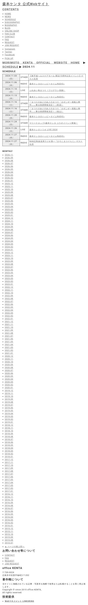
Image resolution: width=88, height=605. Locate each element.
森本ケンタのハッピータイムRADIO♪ (47, 84)
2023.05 (9, 273)
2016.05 (9, 514)
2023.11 (9, 255)
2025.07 (9, 198)
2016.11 (9, 497)
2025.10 (9, 189)
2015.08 (9, 540)
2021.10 (9, 327)
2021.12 (9, 321)
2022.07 (9, 301)
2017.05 (9, 480)
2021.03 (9, 347)
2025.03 (9, 209)
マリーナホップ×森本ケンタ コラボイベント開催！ (53, 123)
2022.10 (9, 293)
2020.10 (9, 362)
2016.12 (9, 494)
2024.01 (9, 250)
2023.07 (9, 267)
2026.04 (9, 172)
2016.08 (9, 505)
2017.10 (9, 465)
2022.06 (9, 304)
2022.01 (9, 319)
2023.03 (9, 278)
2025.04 (9, 206)
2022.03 (9, 313)
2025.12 (9, 184)
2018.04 (9, 448)
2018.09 (9, 434)
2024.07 (9, 232)
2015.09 (9, 537)
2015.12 (9, 528)
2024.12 (9, 218)
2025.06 (9, 201)
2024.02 (9, 247)
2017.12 (9, 459)
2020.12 (9, 356)
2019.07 (9, 405)
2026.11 (9, 155)
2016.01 (9, 526)
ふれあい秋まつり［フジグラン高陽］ (47, 90)
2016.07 (9, 508)
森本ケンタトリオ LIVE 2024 (43, 130)
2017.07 (9, 474)
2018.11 (9, 428)
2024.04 (9, 241)
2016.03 (9, 520)
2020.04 (9, 379)
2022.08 (9, 298)
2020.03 (9, 382)
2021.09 (9, 330)
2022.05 (9, 307)
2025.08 (9, 195)
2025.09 (9, 192)
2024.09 (9, 227)
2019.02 (9, 419)
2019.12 (9, 390)
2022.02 (9, 316)
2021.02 (9, 350)
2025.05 (9, 204)
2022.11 (9, 290)
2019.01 (9, 422)
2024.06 (9, 235)
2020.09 (9, 365)
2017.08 (9, 471)
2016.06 (9, 511)
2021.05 (9, 342)
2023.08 (9, 264)
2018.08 (9, 436)
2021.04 (9, 344)
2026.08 (9, 161)
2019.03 (9, 416)
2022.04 (9, 310)
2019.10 (9, 396)
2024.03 (9, 244)
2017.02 (9, 488)
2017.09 (9, 468)
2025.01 (9, 215)
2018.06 (9, 442)
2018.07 (9, 439)
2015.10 (9, 534)
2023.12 (9, 252)
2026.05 (9, 169)
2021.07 (9, 336)
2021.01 (9, 353)
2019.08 (9, 402)
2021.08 (9, 333)
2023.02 (9, 281)
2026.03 (9, 175)
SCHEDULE (10, 66)
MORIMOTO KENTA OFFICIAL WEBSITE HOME (41, 62)
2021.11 (9, 324)
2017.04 (9, 482)
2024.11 (9, 221)
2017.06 (9, 477)
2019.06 (9, 408)
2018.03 (9, 451)
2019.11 (9, 393)
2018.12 (9, 425)
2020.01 (9, 388)
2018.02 (9, 454)
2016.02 (9, 523)
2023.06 (9, 270)
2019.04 (9, 413)
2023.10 (9, 258)
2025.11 (9, 186)
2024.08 (9, 229)
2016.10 (9, 500)
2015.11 (9, 531)
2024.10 (9, 224)
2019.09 (9, 399)
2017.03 (9, 485)
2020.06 (9, 373)
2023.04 (9, 275)
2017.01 (9, 491)
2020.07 (9, 370)
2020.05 (9, 376)
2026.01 (9, 181)
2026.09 (9, 158)
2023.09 (9, 261)
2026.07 (9, 163)
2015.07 (9, 543)
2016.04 (9, 517)
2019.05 (9, 411)
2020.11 (9, 359)
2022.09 (9, 296)
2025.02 (9, 212)
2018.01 (9, 457)
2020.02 (9, 385)
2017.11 (9, 462)
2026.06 (9, 166)
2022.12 (9, 287)
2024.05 (9, 238)
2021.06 (9, 339)
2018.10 (9, 431)
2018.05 (9, 445)
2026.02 (9, 178)
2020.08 (9, 367)
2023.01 (9, 284)
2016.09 (9, 503)
